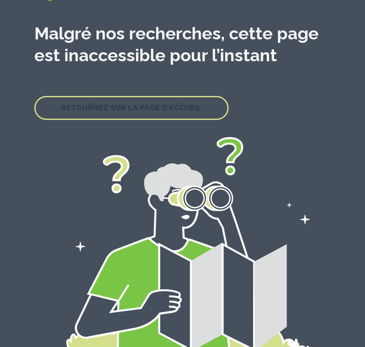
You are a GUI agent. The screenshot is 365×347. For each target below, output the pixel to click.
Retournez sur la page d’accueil (131, 108)
